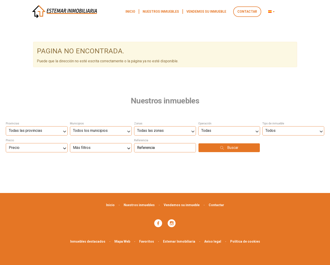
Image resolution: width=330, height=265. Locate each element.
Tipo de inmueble (273, 99)
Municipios (77, 99)
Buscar (229, 123)
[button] (271, 11)
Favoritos (146, 217)
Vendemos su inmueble (206, 11)
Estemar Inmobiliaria (179, 217)
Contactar (247, 11)
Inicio (130, 11)
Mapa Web (122, 217)
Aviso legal (212, 217)
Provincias (12, 99)
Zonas (138, 99)
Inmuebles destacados (87, 217)
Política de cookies (245, 217)
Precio (10, 115)
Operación (204, 99)
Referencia (141, 115)
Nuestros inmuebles (161, 11)
